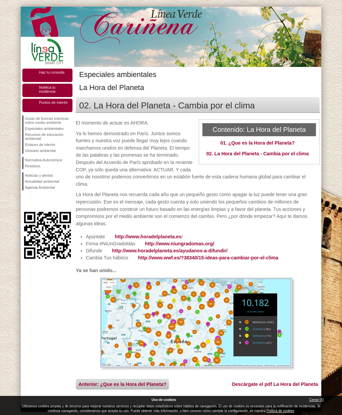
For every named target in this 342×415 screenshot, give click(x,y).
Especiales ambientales (44, 129)
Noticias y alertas (39, 175)
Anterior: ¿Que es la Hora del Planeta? (122, 384)
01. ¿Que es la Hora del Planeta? (257, 143)
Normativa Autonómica (43, 160)
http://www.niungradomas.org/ (179, 243)
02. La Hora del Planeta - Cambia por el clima (257, 153)
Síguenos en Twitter (37, 201)
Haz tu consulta (51, 72)
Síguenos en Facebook (26, 201)
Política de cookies (280, 411)
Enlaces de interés (40, 145)
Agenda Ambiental (40, 187)
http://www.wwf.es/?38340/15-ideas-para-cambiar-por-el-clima (208, 257)
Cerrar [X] (316, 400)
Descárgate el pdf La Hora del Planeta (275, 384)
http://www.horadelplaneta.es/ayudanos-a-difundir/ (170, 250)
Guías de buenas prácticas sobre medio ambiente (47, 120)
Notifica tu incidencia (47, 89)
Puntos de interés (53, 102)
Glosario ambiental (40, 151)
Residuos (32, 166)
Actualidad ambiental (42, 181)
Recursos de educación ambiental (44, 137)
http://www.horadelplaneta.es (148, 236)
